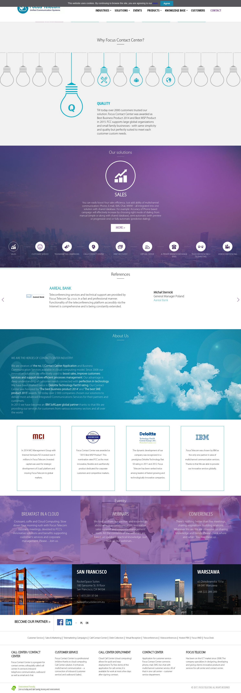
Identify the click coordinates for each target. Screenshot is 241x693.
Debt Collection (116, 638)
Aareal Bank (161, 300)
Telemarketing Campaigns (75, 638)
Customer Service (35, 638)
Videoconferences (168, 638)
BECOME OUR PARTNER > (32, 622)
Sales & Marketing (53, 638)
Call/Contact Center (98, 638)
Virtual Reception (133, 638)
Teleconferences (150, 638)
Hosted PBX (184, 638)
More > (120, 227)
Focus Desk (209, 638)
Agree (167, 3)
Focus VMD (197, 638)
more (155, 3)
